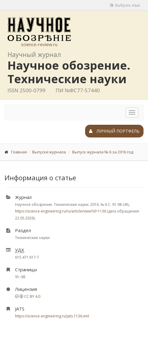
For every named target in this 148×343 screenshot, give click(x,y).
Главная (19, 152)
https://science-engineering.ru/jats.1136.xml (52, 316)
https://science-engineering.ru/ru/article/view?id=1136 (60, 211)
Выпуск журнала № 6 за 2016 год (102, 152)
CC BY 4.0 (32, 296)
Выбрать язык (125, 5)
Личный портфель (114, 131)
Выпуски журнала (49, 152)
